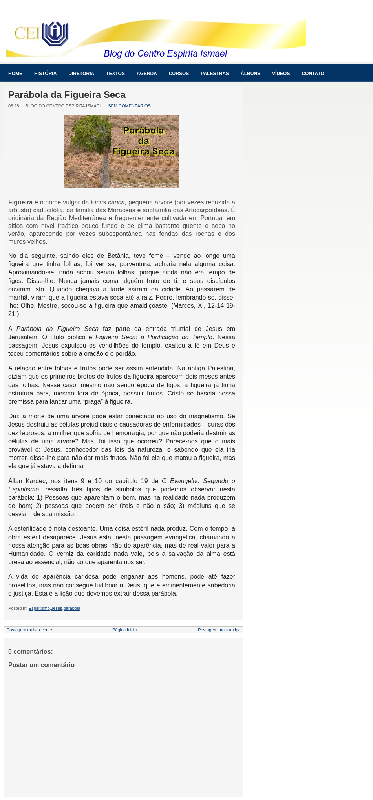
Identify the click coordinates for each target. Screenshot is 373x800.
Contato (313, 73)
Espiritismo (39, 608)
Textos (115, 73)
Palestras (215, 73)
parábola (72, 608)
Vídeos (281, 73)
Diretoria (81, 73)
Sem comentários (129, 105)
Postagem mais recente (29, 629)
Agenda (147, 73)
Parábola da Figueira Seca (67, 94)
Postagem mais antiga (219, 629)
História (45, 73)
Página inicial (125, 629)
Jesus (56, 608)
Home (15, 73)
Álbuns (250, 73)
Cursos (179, 73)
